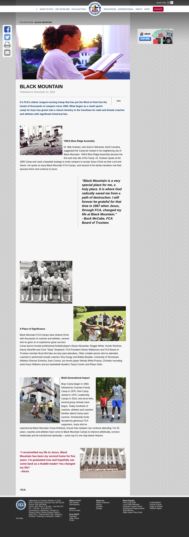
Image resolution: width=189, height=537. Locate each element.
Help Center (74, 518)
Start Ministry (128, 510)
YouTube (19, 518)
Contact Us (54, 510)
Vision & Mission (102, 502)
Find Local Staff (129, 502)
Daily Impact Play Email (132, 512)
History (99, 504)
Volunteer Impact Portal (132, 506)
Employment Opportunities (134, 508)
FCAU (71, 520)
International (74, 504)
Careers (99, 506)
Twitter (57, 516)
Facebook (49, 516)
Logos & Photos (156, 506)
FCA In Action (26, 22)
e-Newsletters (155, 502)
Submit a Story (156, 504)
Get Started (74, 502)
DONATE (158, 9)
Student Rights (156, 508)
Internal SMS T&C (46, 514)
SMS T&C (33, 514)
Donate (99, 508)
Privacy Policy (34, 512)
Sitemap (40, 516)
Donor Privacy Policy (50, 512)
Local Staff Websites (131, 504)
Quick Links (161, 3)
